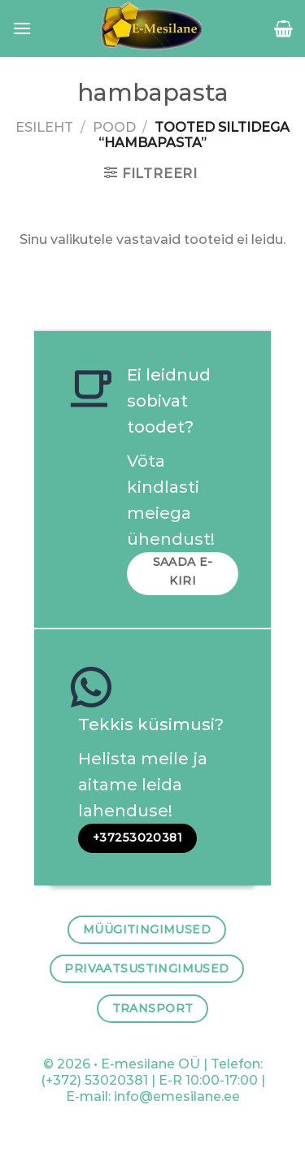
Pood (114, 127)
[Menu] (22, 28)
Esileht (44, 127)
